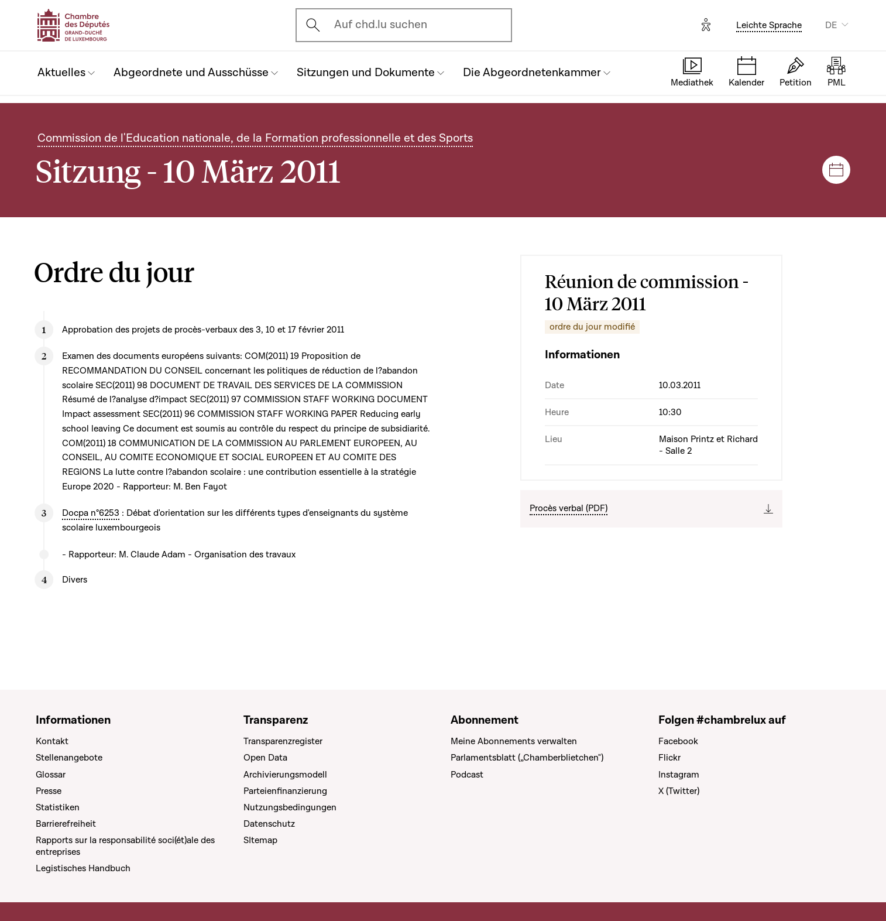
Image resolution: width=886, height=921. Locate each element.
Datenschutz (269, 824)
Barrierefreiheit (66, 824)
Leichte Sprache (769, 25)
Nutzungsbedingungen (289, 807)
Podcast (467, 774)
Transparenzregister (282, 741)
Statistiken (58, 807)
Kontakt (52, 741)
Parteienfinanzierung (285, 791)
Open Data (265, 757)
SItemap (260, 840)
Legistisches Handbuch (83, 868)
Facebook (678, 741)
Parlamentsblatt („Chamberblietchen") (527, 757)
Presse (48, 791)
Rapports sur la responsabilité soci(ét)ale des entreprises (125, 846)
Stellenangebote (69, 757)
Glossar (51, 774)
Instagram (678, 774)
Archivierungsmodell (285, 774)
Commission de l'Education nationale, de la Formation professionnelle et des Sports (255, 138)
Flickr (669, 757)
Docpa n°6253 (90, 513)
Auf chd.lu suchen (380, 24)
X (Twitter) (678, 791)
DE (831, 25)
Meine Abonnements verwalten (514, 741)
